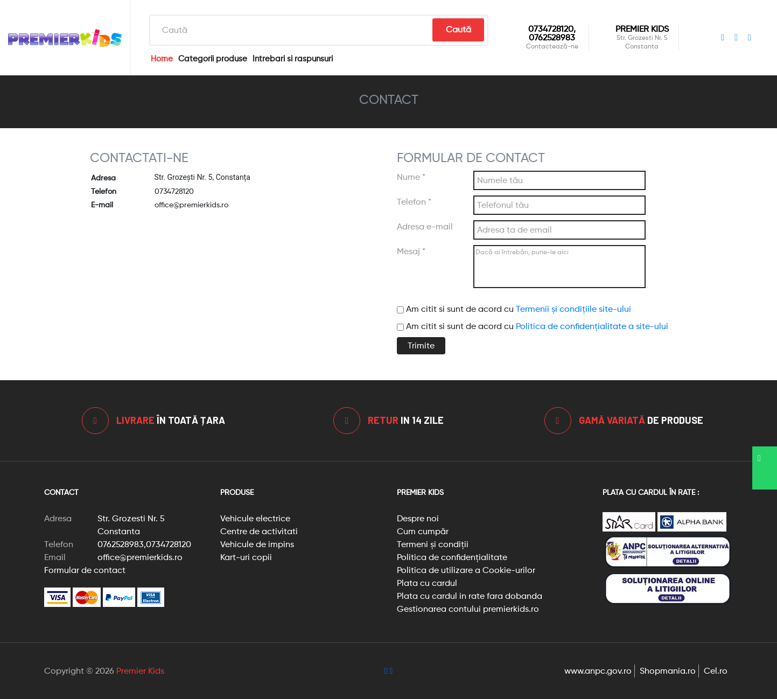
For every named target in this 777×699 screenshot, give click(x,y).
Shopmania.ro (668, 671)
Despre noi (418, 518)
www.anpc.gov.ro (598, 671)
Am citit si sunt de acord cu (514, 309)
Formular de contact (84, 570)
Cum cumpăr (423, 531)
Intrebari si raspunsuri (293, 59)
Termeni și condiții (432, 544)
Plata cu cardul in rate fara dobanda (469, 596)
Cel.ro (715, 671)
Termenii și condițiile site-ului (573, 309)
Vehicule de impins (257, 544)
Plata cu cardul (427, 583)
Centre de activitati (259, 531)
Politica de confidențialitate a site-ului (592, 326)
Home (162, 59)
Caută (458, 29)
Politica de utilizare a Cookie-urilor (466, 570)
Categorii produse (212, 59)
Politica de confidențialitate (452, 557)
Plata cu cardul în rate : (651, 492)
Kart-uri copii (246, 557)
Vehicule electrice (255, 518)
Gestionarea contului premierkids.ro (468, 609)
